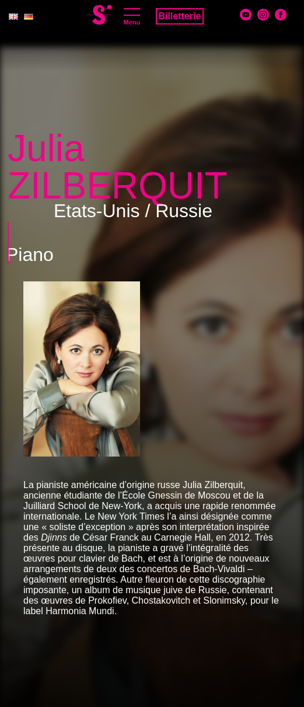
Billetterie (180, 16)
